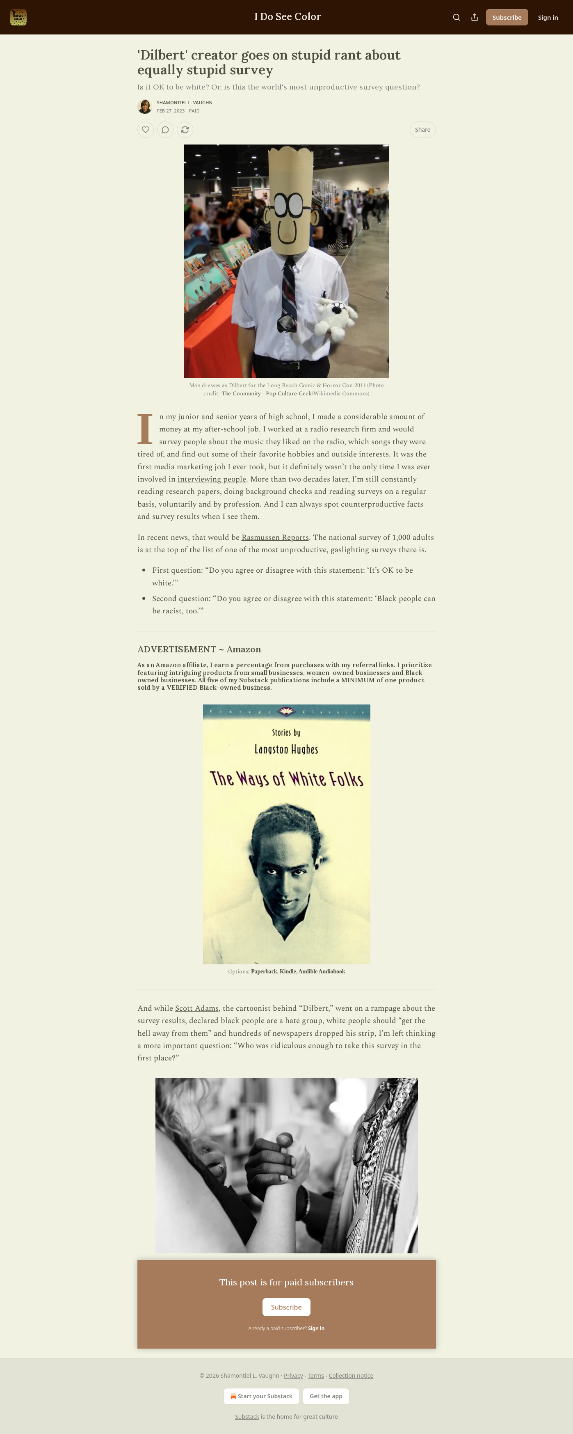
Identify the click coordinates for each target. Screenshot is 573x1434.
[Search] (456, 17)
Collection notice (351, 1375)
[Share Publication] (474, 17)
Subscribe (507, 17)
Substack (247, 1416)
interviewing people (212, 479)
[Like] (145, 130)
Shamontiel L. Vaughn (185, 102)
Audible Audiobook (322, 971)
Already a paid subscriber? (286, 1328)
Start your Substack (260, 1396)
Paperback (264, 971)
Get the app (326, 1396)
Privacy (293, 1375)
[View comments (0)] (165, 130)
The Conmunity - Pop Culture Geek (266, 393)
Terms (316, 1375)
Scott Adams (197, 1008)
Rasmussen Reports (275, 538)
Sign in (548, 17)
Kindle (288, 971)
